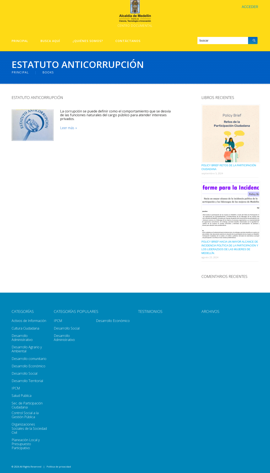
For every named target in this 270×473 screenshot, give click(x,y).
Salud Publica (21, 395)
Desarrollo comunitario (29, 358)
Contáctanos (127, 41)
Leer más (67, 128)
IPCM (16, 388)
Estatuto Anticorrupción (37, 97)
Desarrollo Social (24, 373)
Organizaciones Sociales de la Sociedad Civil (29, 428)
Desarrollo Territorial (27, 380)
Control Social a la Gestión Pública (25, 415)
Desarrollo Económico (28, 366)
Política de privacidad (59, 466)
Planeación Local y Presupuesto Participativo (26, 444)
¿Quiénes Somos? (88, 41)
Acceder (250, 7)
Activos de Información (29, 320)
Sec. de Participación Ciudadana (27, 405)
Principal (20, 41)
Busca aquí (50, 41)
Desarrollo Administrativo (22, 337)
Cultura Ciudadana (25, 328)
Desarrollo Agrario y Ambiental (27, 349)
